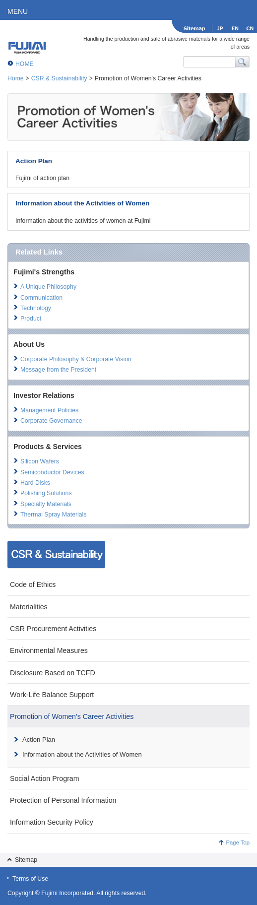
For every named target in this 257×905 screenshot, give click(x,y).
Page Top (238, 842)
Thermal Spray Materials (53, 514)
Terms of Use (30, 878)
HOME (24, 64)
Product (30, 318)
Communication (41, 297)
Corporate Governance (51, 420)
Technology (35, 308)
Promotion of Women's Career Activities (71, 716)
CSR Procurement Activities (53, 629)
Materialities (29, 607)
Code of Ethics (33, 584)
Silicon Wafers (39, 461)
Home (15, 78)
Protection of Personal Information (63, 800)
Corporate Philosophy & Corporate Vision (75, 359)
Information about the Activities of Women (82, 203)
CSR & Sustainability (59, 78)
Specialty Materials (45, 504)
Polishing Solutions (46, 493)
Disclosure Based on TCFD (52, 673)
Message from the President (58, 369)
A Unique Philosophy (48, 286)
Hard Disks (35, 482)
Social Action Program (44, 778)
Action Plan (33, 161)
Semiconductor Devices (52, 472)
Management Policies (49, 410)
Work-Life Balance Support (52, 695)
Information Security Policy (51, 822)
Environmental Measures (49, 650)
